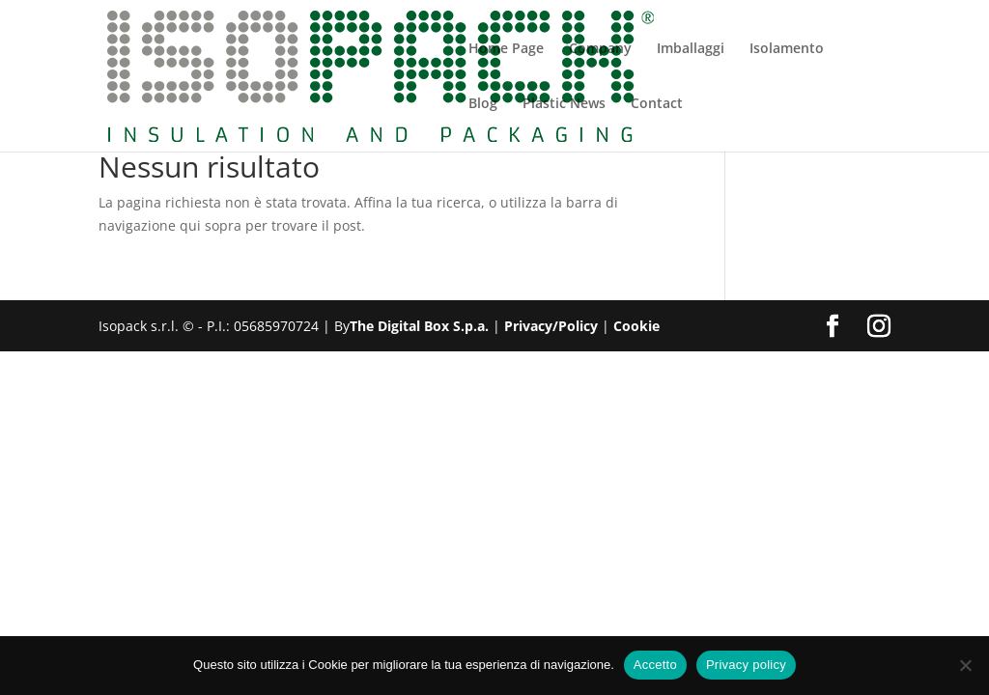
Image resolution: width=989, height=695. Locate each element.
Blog (482, 104)
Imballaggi (690, 49)
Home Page (506, 49)
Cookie (636, 326)
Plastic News (564, 104)
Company (600, 49)
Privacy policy (746, 664)
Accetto (655, 664)
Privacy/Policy (551, 326)
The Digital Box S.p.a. (419, 326)
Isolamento (786, 49)
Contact (657, 104)
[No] (965, 665)
